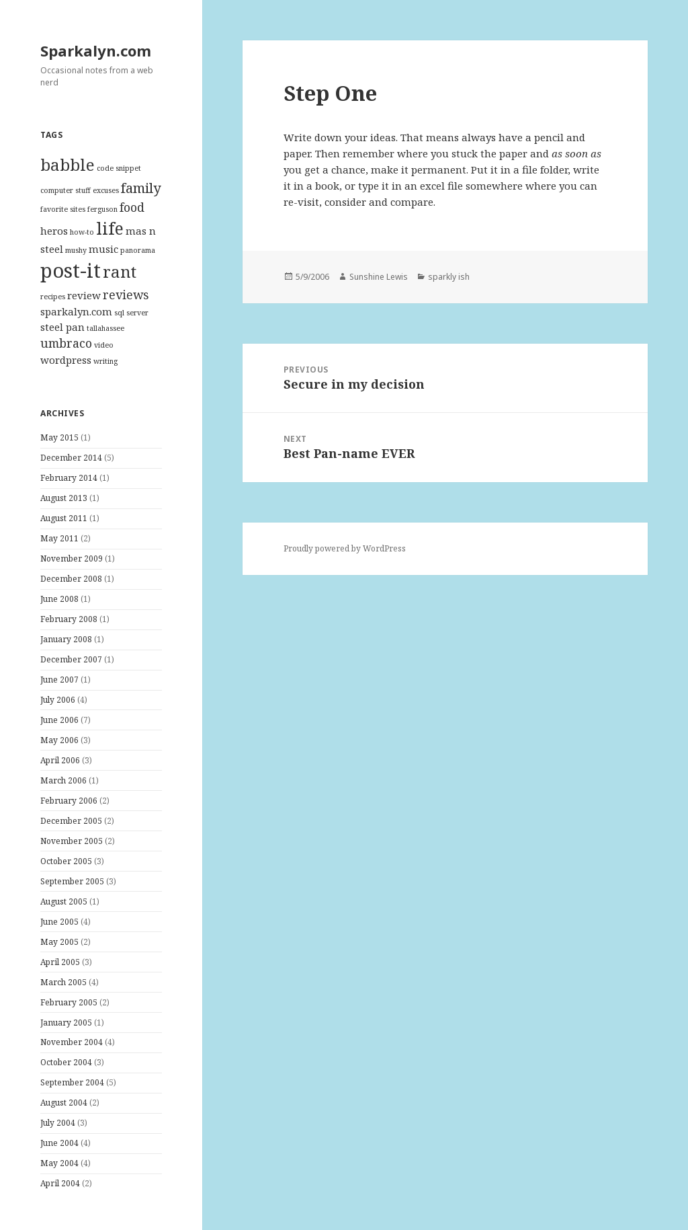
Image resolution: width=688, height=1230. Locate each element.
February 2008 (68, 619)
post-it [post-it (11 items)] (70, 270)
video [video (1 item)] (104, 345)
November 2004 (71, 1042)
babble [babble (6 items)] (67, 165)
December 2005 (71, 821)
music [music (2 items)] (103, 249)
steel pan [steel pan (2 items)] (62, 327)
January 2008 (66, 639)
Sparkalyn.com (95, 50)
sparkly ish (449, 276)
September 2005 (72, 881)
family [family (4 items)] (141, 187)
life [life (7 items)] (110, 228)
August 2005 (63, 901)
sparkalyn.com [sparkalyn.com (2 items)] (76, 311)
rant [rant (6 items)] (119, 271)
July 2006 (57, 699)
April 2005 (60, 962)
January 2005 (66, 1022)
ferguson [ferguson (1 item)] (102, 209)
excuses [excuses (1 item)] (106, 190)
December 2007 (71, 659)
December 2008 (71, 578)
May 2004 (59, 1163)
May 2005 (59, 942)
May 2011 (59, 538)
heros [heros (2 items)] (54, 230)
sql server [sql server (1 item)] (131, 312)
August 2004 (63, 1102)
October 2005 (66, 861)
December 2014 (71, 457)
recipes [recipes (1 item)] (52, 296)
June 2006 (59, 720)
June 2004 (59, 1143)
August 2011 (63, 518)
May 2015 (59, 437)
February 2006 (68, 800)
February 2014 (68, 478)
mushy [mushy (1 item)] (76, 250)
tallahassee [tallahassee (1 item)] (105, 328)
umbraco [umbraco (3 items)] (66, 343)
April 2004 (60, 1183)
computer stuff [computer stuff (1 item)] (65, 190)
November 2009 (71, 558)
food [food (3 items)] (132, 207)
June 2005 (59, 921)
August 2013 (63, 498)
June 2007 (59, 679)
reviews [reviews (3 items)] (126, 294)
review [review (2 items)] (84, 295)
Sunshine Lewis (378, 276)
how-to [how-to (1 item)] (82, 232)
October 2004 (66, 1062)
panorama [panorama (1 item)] (137, 250)
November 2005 (71, 841)
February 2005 (68, 1002)
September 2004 (72, 1082)
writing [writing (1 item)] (105, 361)
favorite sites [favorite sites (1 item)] (62, 209)
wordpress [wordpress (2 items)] (65, 360)
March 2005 (63, 982)
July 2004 (57, 1122)
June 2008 (59, 599)
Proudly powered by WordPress (345, 548)
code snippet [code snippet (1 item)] (119, 168)
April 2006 (60, 760)
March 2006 (63, 780)
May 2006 (59, 740)
